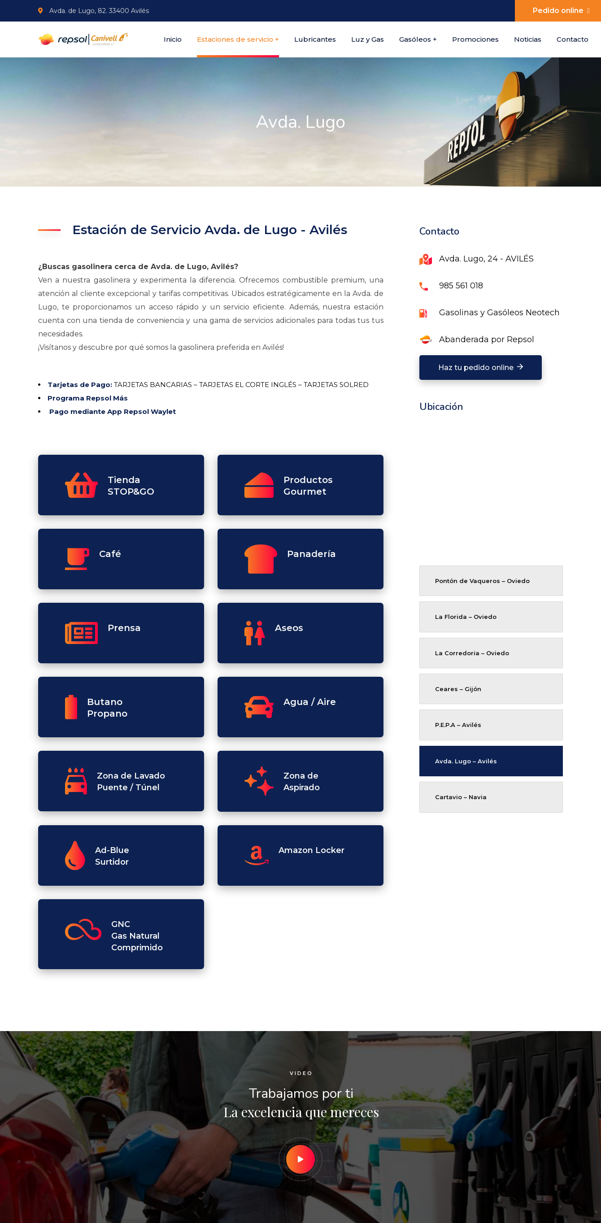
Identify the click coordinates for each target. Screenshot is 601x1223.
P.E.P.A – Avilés (458, 724)
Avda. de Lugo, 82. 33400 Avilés (93, 11)
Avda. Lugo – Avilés (466, 761)
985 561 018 (461, 286)
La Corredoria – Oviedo (472, 653)
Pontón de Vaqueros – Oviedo (482, 580)
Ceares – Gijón (458, 688)
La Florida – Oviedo (465, 616)
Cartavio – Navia (461, 797)
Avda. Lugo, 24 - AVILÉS (486, 259)
